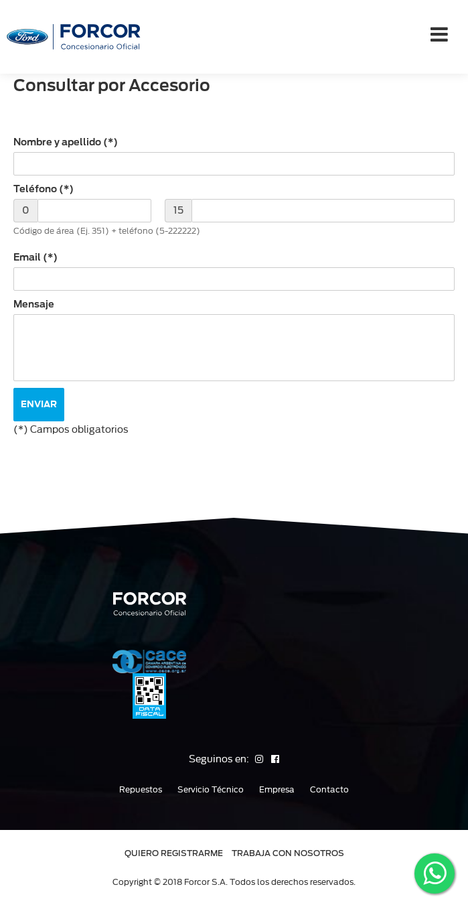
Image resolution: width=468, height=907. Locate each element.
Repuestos (140, 789)
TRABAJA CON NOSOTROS (288, 853)
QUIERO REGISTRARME (174, 853)
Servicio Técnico (210, 789)
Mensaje (33, 304)
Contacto (329, 789)
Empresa (277, 789)
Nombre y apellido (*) (65, 142)
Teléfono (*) (43, 189)
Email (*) (35, 257)
